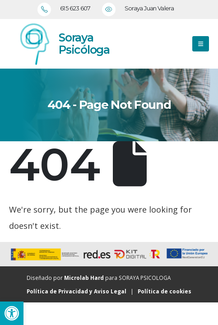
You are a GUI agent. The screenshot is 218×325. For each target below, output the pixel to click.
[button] (11, 313)
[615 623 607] (67, 9)
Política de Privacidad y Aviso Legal (76, 291)
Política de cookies (164, 291)
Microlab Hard (84, 277)
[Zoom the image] (34, 44)
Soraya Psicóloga (84, 43)
